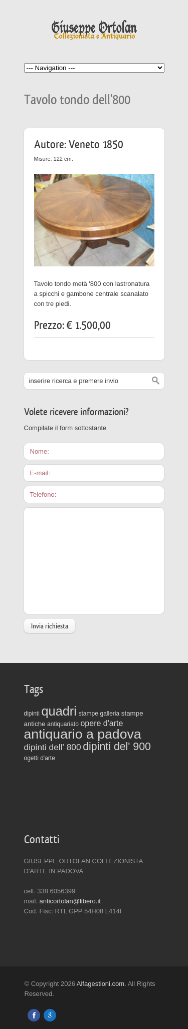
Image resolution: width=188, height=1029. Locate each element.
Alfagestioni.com (100, 983)
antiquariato (63, 724)
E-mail (39, 473)
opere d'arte (101, 723)
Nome (39, 451)
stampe (88, 713)
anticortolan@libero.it (70, 901)
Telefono (42, 494)
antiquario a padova (82, 734)
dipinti (32, 713)
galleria (110, 713)
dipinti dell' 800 (52, 747)
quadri (58, 711)
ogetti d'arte (39, 758)
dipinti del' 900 (117, 747)
